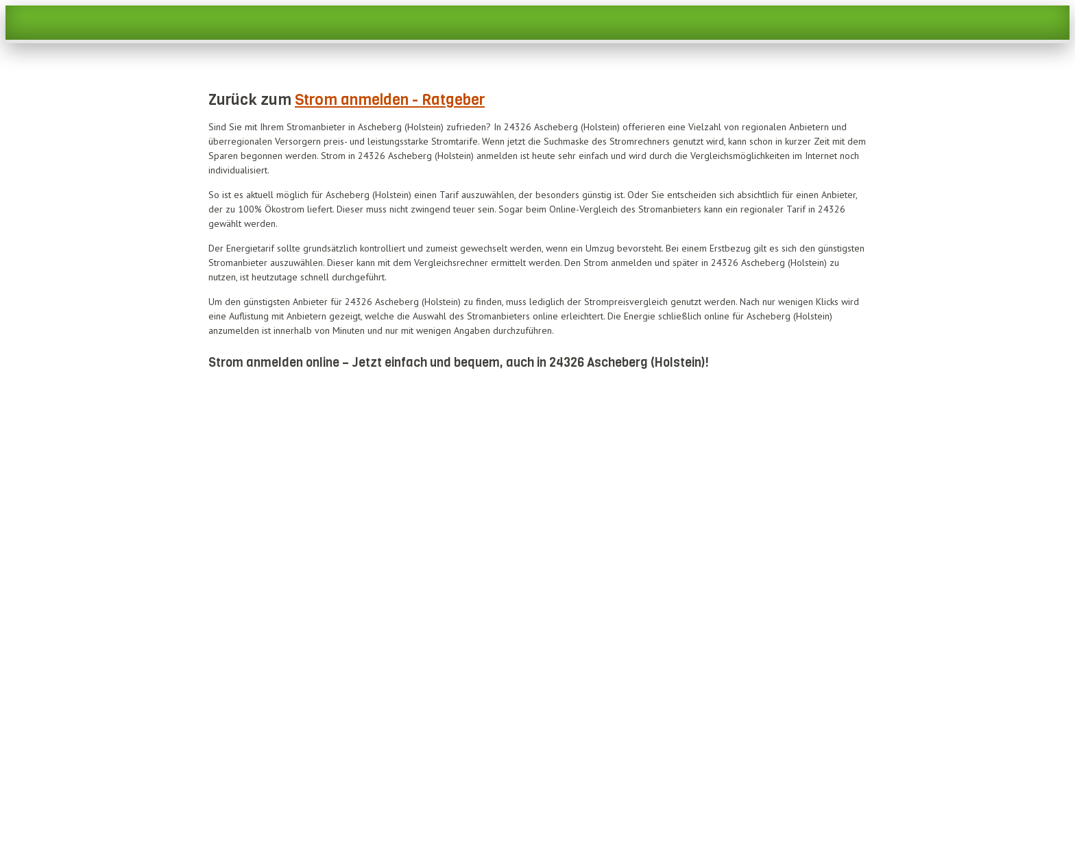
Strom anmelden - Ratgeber (390, 100)
